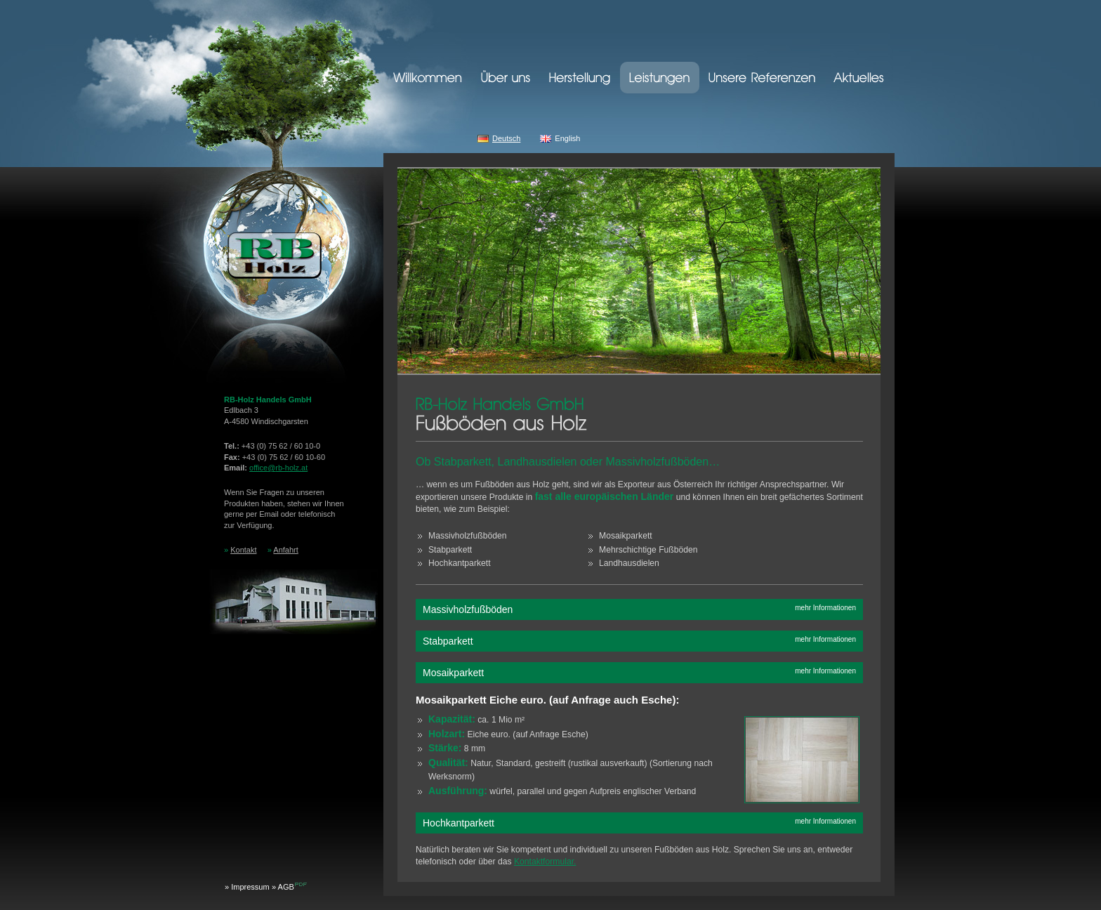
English (567, 138)
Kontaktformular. (545, 861)
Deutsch (506, 138)
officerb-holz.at (278, 467)
